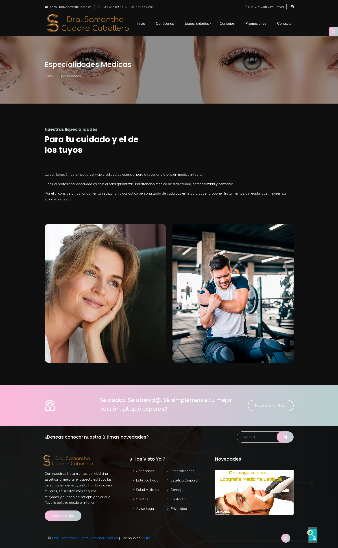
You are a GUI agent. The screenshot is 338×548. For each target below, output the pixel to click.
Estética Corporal (184, 480)
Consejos (177, 489)
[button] (141, 23)
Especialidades (182, 470)
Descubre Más (63, 515)
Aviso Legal (145, 508)
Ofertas (142, 499)
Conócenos (145, 470)
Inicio (49, 75)
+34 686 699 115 (114, 7)
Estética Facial (147, 480)
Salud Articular (147, 489)
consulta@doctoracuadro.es (71, 7)
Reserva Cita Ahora (270, 405)
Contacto (177, 499)
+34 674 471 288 (141, 7)
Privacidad (178, 508)
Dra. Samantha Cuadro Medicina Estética (85, 538)
